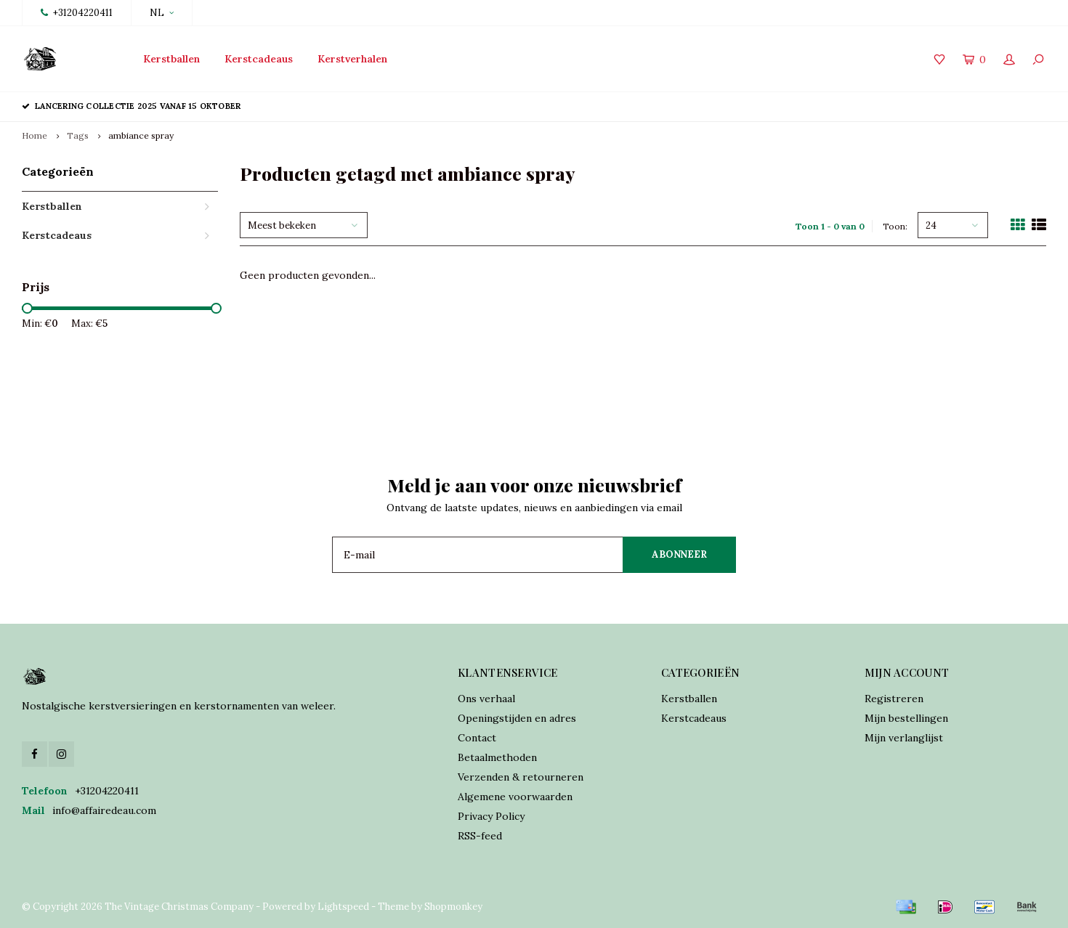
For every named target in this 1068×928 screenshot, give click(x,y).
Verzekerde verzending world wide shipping (933, 106)
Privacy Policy (491, 816)
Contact (477, 737)
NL (162, 13)
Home (34, 135)
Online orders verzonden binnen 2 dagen (639, 106)
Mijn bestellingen (906, 718)
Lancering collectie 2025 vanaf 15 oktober (131, 106)
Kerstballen (171, 58)
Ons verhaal (486, 698)
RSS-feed (480, 835)
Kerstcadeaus (258, 58)
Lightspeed (343, 906)
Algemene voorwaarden (515, 796)
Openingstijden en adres (517, 718)
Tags (78, 135)
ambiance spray (141, 135)
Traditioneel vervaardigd (388, 106)
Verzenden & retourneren (520, 776)
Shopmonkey (453, 906)
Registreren (894, 698)
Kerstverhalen (352, 58)
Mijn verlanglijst (904, 737)
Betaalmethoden (497, 757)
